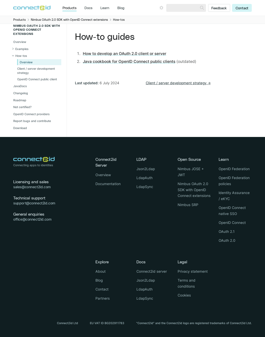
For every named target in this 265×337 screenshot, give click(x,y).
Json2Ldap (145, 169)
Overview (19, 42)
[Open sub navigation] (37, 49)
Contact (242, 8)
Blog (120, 8)
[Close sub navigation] (37, 56)
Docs (88, 8)
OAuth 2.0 (227, 240)
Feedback (219, 8)
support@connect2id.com (34, 203)
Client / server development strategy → (178, 83)
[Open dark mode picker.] (161, 8)
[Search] (202, 8)
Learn (104, 8)
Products (70, 8)
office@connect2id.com (32, 219)
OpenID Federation (234, 169)
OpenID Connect (232, 223)
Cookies (184, 295)
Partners (102, 298)
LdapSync (144, 187)
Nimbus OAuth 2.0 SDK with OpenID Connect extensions (194, 190)
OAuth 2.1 (227, 232)
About (100, 271)
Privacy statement (193, 271)
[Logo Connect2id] (32, 8)
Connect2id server (151, 271)
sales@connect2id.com (32, 187)
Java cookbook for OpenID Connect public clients (129, 61)
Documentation (108, 184)
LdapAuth (144, 178)
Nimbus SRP (188, 205)
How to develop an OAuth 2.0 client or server (124, 53)
